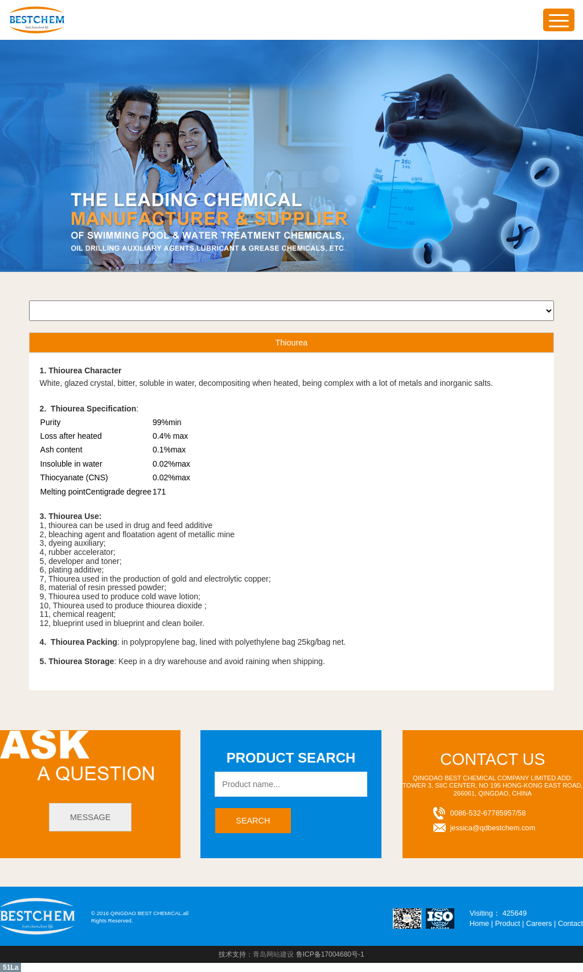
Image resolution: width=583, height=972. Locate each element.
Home (479, 923)
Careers (539, 923)
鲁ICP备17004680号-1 (330, 954)
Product (507, 923)
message (90, 817)
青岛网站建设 (273, 954)
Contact (570, 923)
